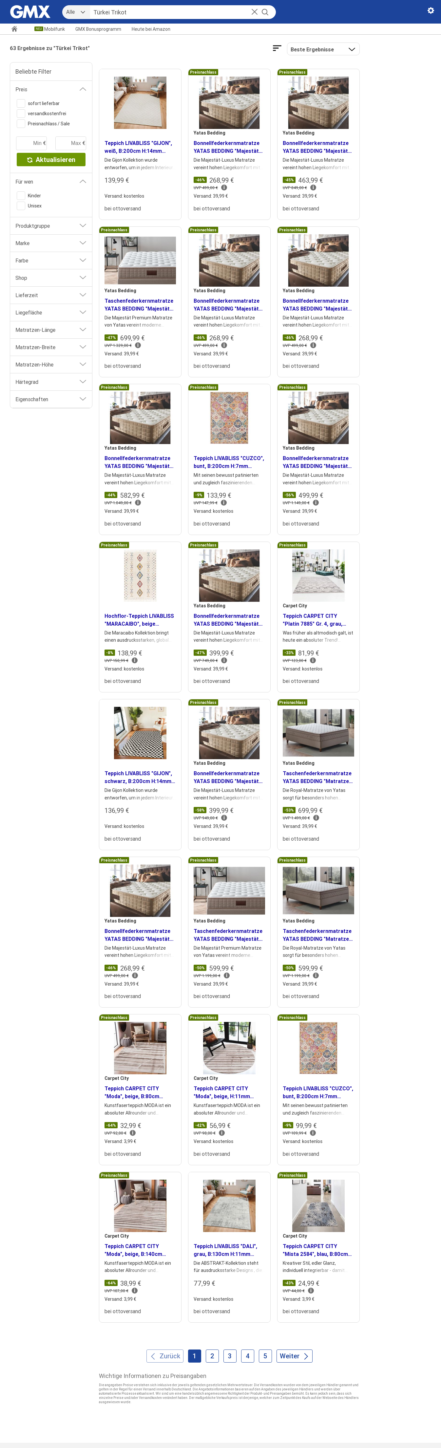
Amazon (151, 29)
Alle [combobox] (70, 12)
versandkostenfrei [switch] (41, 113)
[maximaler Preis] (70, 143)
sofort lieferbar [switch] (38, 103)
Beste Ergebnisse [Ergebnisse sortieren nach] (312, 49)
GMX (98, 29)
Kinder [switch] (29, 195)
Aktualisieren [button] (51, 159)
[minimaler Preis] (31, 143)
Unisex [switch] (29, 206)
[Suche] (175, 12)
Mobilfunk (54, 29)
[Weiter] (295, 1356)
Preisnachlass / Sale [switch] (43, 123)
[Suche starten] (265, 12)
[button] (254, 12)
